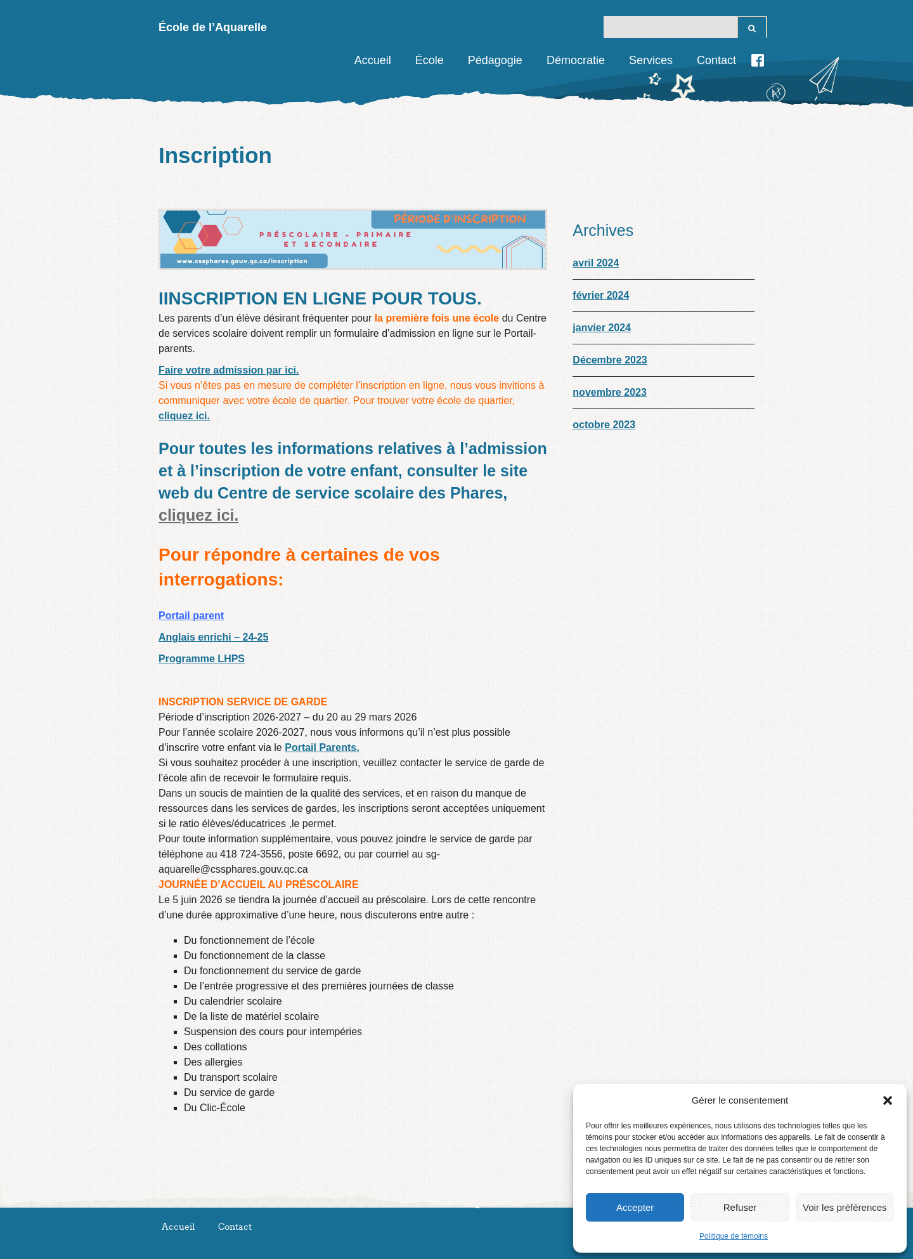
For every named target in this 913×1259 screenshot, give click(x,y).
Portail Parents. (322, 747)
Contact (716, 60)
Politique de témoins (733, 1236)
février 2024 (601, 295)
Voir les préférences (845, 1207)
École (429, 60)
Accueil (372, 60)
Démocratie (576, 60)
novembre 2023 (610, 392)
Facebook (757, 60)
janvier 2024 (602, 327)
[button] (887, 1100)
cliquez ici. (184, 415)
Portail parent (191, 615)
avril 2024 (596, 263)
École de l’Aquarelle (213, 27)
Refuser (740, 1207)
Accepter (635, 1207)
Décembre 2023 (610, 360)
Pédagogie (495, 60)
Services (651, 60)
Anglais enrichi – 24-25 (213, 637)
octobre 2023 (604, 424)
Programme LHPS (202, 658)
